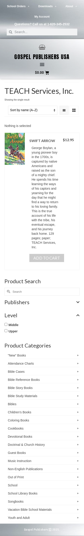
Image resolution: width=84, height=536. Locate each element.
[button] (42, 64)
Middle (13, 325)
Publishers (42, 302)
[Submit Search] (7, 292)
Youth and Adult (19, 518)
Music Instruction (19, 461)
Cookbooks (16, 428)
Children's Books (19, 412)
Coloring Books (18, 420)
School (12, 485)
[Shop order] (32, 110)
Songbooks (16, 501)
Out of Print (16, 477)
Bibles (12, 404)
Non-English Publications (25, 469)
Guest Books (17, 453)
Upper (13, 331)
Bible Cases (16, 371)
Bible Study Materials (22, 396)
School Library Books (22, 493)
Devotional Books (20, 436)
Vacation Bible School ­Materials (30, 509)
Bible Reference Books (24, 380)
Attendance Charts (21, 363)
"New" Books (17, 355)
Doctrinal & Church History (26, 444)
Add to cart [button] (46, 257)
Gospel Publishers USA (42, 57)
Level (42, 315)
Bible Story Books (20, 388)
